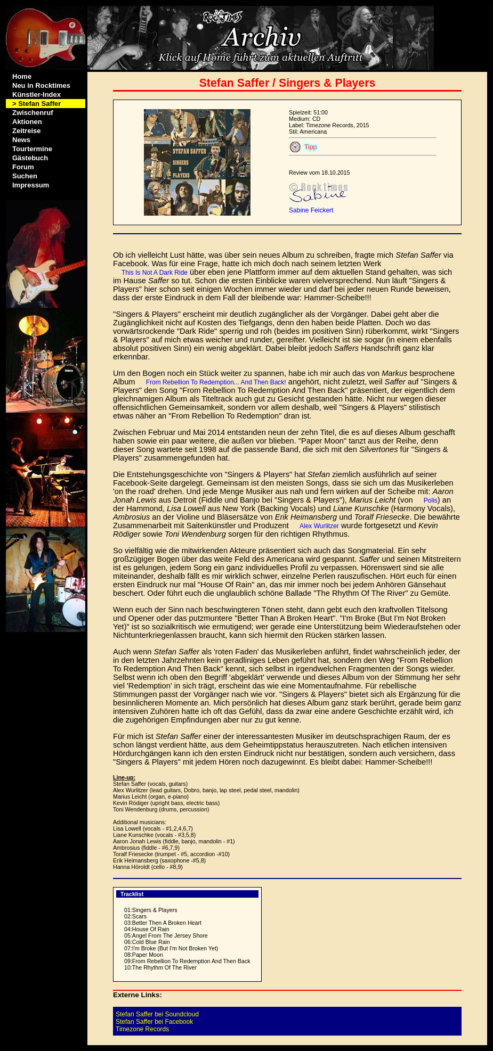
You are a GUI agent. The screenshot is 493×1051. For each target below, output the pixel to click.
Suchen (24, 176)
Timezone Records (142, 1029)
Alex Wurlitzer (319, 526)
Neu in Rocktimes (41, 85)
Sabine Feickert (311, 210)
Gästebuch (30, 158)
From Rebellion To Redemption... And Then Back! (216, 382)
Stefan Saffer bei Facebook (154, 1021)
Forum (23, 167)
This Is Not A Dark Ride (155, 272)
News (21, 140)
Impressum (30, 185)
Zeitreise (26, 131)
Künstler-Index (36, 94)
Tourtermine (32, 149)
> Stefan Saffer (36, 104)
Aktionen (27, 122)
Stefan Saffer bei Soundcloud (157, 1014)
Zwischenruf (32, 113)
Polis (431, 500)
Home (21, 76)
